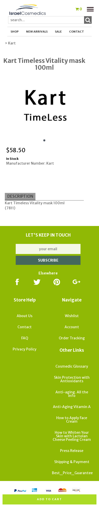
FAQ (24, 338)
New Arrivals (37, 31)
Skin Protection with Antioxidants (72, 379)
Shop (15, 31)
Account (72, 327)
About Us (24, 316)
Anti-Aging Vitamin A (72, 406)
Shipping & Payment (71, 462)
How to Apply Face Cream (71, 420)
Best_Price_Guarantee (72, 473)
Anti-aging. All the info (71, 394)
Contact (76, 31)
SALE (58, 31)
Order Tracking (72, 338)
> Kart (10, 43)
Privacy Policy (24, 349)
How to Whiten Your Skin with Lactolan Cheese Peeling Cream (72, 436)
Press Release (71, 450)
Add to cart (49, 499)
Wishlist (72, 316)
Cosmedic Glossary (71, 366)
